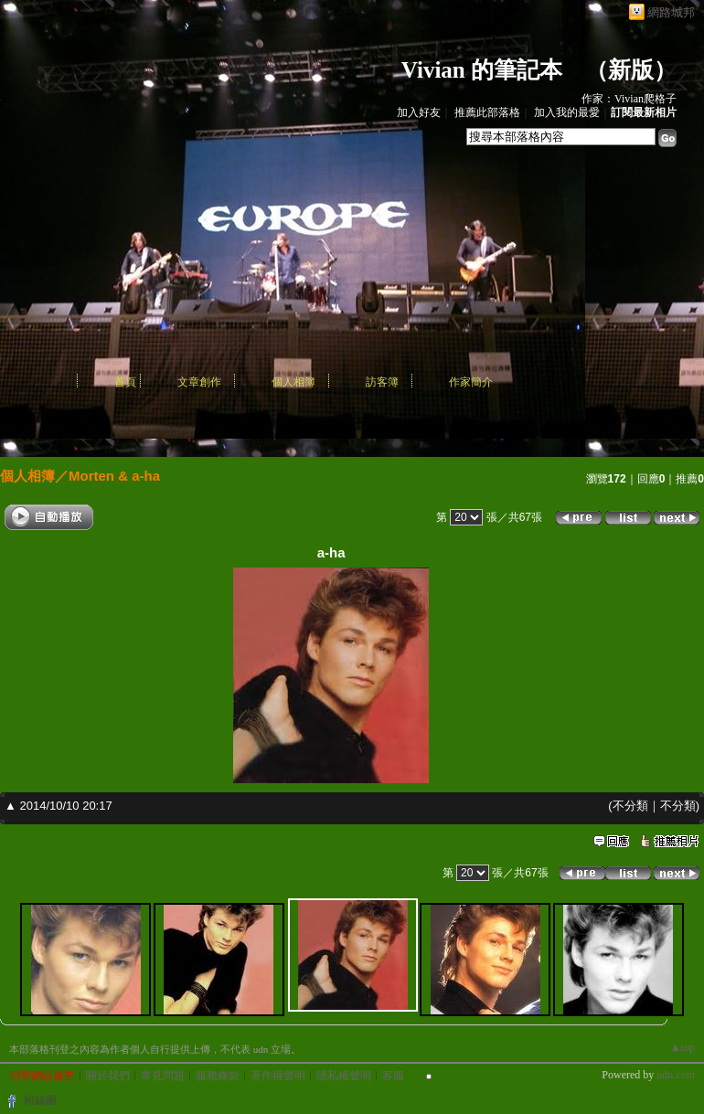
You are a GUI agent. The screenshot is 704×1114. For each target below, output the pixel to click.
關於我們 (108, 1075)
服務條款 (218, 1075)
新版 (631, 70)
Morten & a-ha (114, 475)
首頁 (125, 382)
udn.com (675, 1074)
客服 (393, 1075)
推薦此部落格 (487, 112)
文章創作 (199, 382)
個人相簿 (293, 382)
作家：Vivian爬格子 (629, 98)
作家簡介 (471, 382)
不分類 (630, 805)
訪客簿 (382, 382)
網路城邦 (671, 12)
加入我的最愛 (567, 112)
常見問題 (163, 1075)
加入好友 (419, 112)
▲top (682, 1047)
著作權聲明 (278, 1075)
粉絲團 (40, 1100)
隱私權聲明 (343, 1075)
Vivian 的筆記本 (481, 70)
